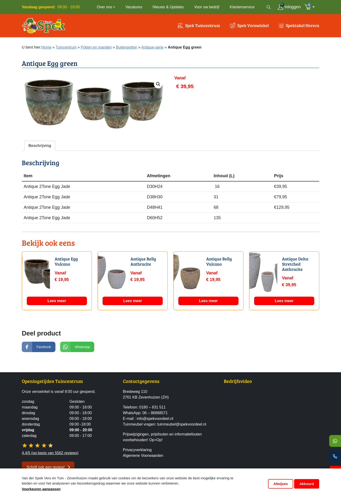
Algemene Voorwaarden (143, 456)
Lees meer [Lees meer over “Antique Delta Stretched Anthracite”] (284, 306)
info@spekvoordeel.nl (155, 419)
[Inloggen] (289, 7)
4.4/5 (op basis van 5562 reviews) (50, 453)
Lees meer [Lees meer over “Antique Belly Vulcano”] (208, 306)
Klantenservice (242, 7)
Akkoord (307, 484)
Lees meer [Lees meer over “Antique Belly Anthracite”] (132, 306)
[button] (311, 7)
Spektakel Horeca (302, 28)
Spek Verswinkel (253, 28)
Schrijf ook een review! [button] (46, 467)
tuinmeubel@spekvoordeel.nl (181, 424)
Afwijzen (281, 484)
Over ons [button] (104, 7)
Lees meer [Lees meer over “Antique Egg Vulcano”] (56, 306)
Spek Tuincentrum (202, 28)
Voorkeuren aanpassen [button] (41, 489)
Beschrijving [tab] (39, 151)
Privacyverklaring (137, 450)
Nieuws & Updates (168, 7)
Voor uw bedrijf (206, 7)
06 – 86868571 (155, 413)
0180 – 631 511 (152, 407)
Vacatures (134, 7)
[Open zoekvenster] (269, 7)
